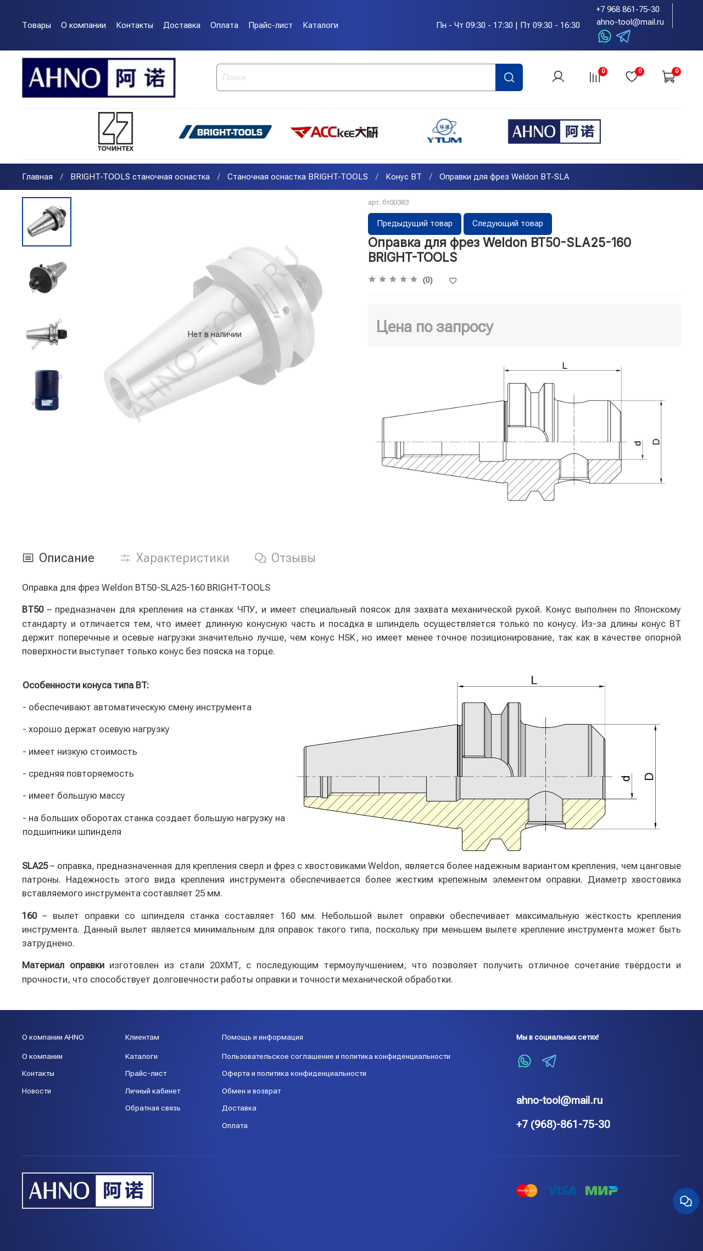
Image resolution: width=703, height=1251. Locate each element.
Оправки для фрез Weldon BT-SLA (504, 178)
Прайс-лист (270, 25)
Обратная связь (153, 1107)
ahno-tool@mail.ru (630, 22)
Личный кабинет (152, 1090)
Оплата (224, 25)
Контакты (134, 25)
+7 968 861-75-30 (628, 9)
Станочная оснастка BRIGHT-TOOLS (297, 178)
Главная (37, 178)
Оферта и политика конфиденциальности (294, 1073)
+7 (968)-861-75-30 (563, 1124)
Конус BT (404, 178)
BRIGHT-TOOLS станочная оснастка (140, 178)
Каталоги (320, 25)
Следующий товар (507, 224)
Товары (36, 25)
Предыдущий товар (415, 224)
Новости (36, 1090)
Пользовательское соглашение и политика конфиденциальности (336, 1056)
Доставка (181, 25)
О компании (83, 25)
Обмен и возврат (251, 1090)
